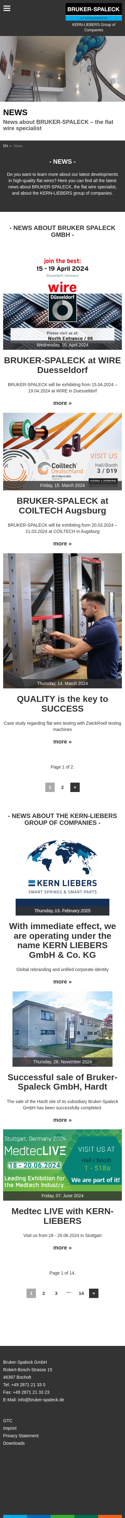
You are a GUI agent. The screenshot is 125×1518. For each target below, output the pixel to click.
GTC (7, 1420)
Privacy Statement (21, 1435)
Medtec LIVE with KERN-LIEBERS (63, 1216)
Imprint (10, 1428)
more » (62, 403)
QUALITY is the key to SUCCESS (62, 703)
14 (81, 1293)
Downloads (14, 1443)
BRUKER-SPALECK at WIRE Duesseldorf (62, 365)
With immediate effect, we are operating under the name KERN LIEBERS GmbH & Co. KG (62, 940)
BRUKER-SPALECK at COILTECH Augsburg (62, 505)
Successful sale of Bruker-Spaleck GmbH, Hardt (63, 1082)
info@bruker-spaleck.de (41, 1399)
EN (5, 146)
